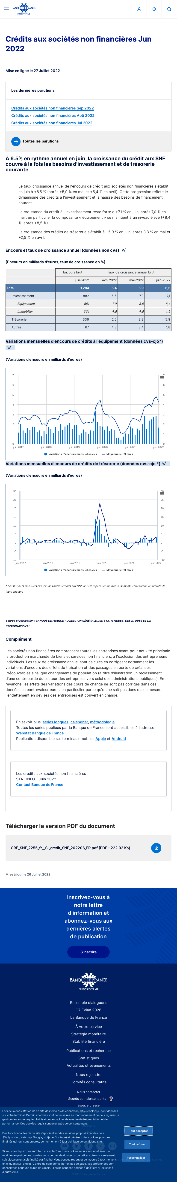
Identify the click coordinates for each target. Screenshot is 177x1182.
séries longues (55, 722)
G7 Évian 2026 (88, 1010)
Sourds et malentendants (87, 1098)
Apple (100, 738)
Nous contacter (88, 1092)
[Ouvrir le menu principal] (6, 9)
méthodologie (102, 722)
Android (119, 738)
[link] (88, 108)
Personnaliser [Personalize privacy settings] (136, 1157)
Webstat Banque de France (40, 733)
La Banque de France (88, 1017)
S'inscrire (88, 952)
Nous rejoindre (88, 1074)
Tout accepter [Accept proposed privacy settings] (138, 1131)
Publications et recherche (88, 1050)
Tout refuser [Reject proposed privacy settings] (137, 1144)
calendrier (79, 722)
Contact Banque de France (39, 784)
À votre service (88, 1026)
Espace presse (88, 1105)
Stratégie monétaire (88, 1034)
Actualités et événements (89, 1065)
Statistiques (88, 1058)
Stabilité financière (88, 1041)
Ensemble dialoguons (88, 1002)
